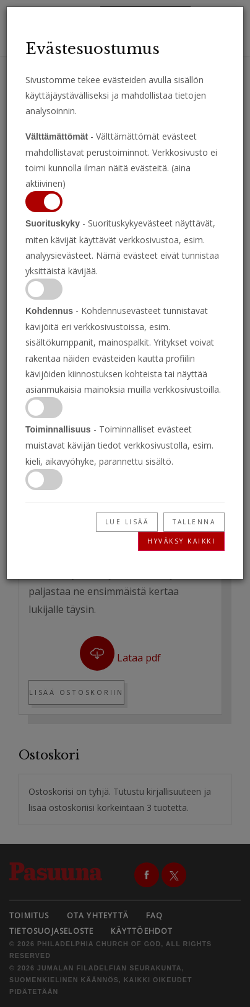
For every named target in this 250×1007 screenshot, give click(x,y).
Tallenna (194, 521)
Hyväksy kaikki (181, 541)
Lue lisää (127, 521)
